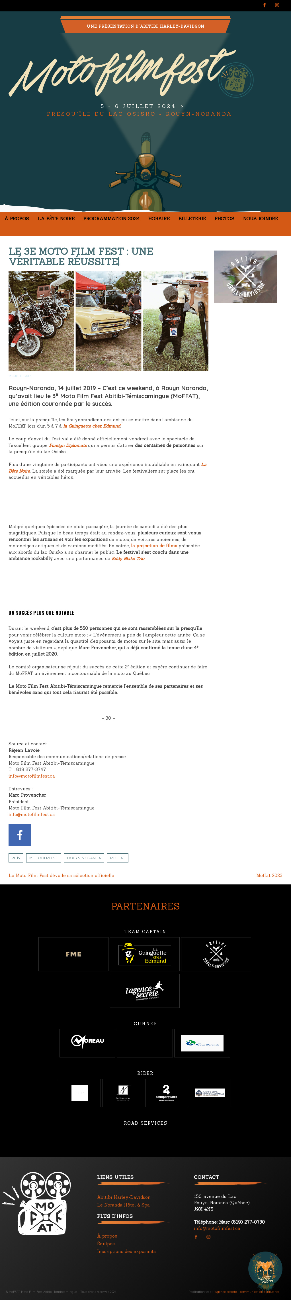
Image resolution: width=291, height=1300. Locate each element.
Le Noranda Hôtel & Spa (123, 1205)
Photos (224, 218)
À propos (16, 218)
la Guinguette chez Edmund (91, 426)
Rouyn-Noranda (84, 857)
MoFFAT (117, 857)
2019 (16, 857)
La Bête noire (56, 218)
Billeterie (192, 218)
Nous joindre (260, 218)
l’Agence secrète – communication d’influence (247, 1292)
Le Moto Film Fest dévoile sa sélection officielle (61, 875)
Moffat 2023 (269, 875)
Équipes (106, 1243)
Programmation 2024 (111, 218)
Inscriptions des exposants (126, 1251)
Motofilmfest (43, 857)
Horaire (159, 218)
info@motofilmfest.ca (32, 776)
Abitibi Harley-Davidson (124, 1197)
